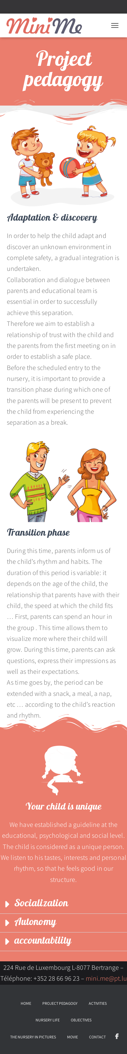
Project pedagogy (60, 1003)
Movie (72, 1036)
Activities (98, 1003)
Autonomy (35, 922)
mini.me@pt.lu (106, 978)
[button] (63, 904)
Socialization (41, 904)
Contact (97, 1036)
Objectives (81, 1019)
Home (26, 1003)
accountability (42, 941)
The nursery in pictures (33, 1036)
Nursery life (48, 1019)
